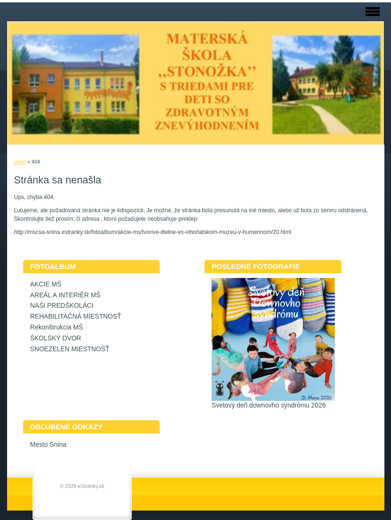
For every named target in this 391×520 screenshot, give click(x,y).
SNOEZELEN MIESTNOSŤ (70, 349)
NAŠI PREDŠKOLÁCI (62, 305)
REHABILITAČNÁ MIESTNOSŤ (75, 316)
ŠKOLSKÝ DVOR (55, 338)
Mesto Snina (48, 444)
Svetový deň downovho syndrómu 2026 (269, 405)
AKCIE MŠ (45, 284)
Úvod (20, 162)
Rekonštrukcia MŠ (56, 327)
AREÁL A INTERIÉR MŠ (65, 295)
